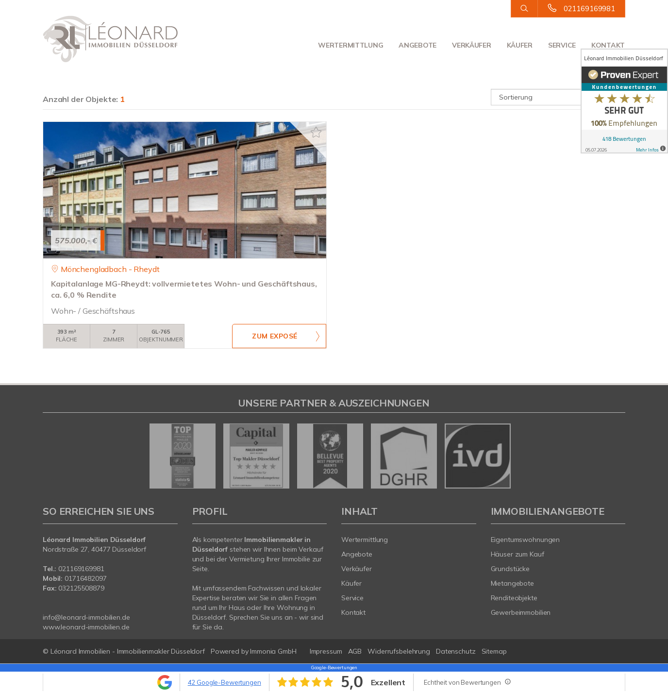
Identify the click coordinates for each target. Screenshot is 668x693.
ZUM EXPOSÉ (275, 336)
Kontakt (608, 45)
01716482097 (86, 578)
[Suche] (524, 8)
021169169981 (589, 8)
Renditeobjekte (514, 597)
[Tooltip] (507, 681)
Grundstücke (510, 568)
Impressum (326, 651)
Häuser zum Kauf (517, 554)
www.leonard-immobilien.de (86, 627)
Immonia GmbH (273, 651)
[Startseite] (110, 38)
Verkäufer (471, 45)
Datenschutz (456, 651)
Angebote (417, 45)
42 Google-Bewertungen (224, 682)
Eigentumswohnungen (525, 539)
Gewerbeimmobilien (521, 612)
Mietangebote (512, 583)
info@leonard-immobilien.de (86, 617)
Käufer (520, 45)
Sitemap (494, 651)
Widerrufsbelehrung (398, 651)
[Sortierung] (558, 97)
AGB (355, 651)
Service (562, 45)
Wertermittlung (350, 45)
